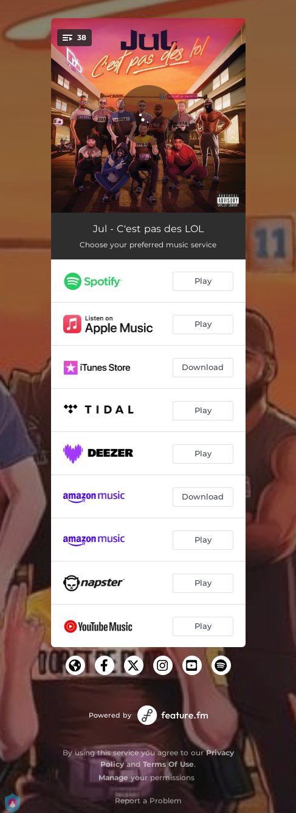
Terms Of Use (168, 764)
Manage (113, 777)
